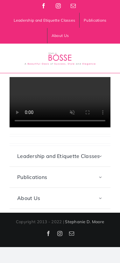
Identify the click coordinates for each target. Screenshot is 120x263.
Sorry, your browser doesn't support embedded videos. (60, 102)
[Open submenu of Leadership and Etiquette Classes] (100, 156)
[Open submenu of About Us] (100, 198)
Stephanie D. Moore (84, 221)
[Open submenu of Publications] (100, 177)
